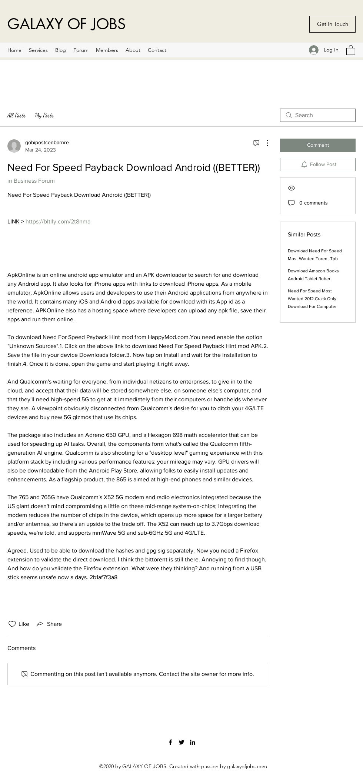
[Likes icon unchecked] (12, 624)
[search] (318, 115)
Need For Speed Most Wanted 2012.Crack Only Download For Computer (312, 298)
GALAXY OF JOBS (66, 24)
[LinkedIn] (192, 742)
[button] (350, 49)
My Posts (44, 115)
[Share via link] (48, 624)
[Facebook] (170, 742)
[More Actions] (263, 143)
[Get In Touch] (332, 24)
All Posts (16, 115)
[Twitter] (181, 742)
